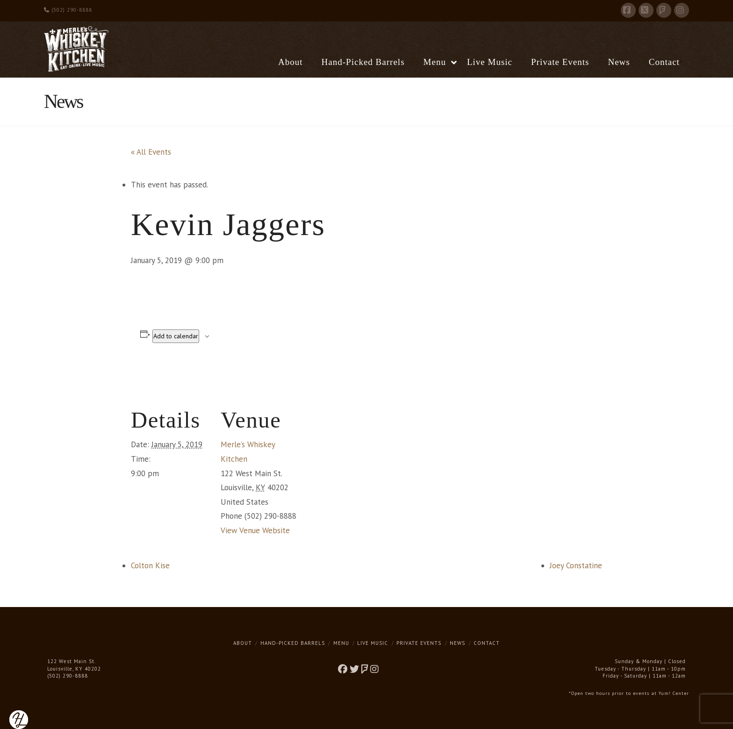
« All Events (151, 152)
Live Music (372, 643)
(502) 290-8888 (68, 10)
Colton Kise (150, 565)
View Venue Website (255, 530)
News (457, 643)
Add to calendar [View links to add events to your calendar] (175, 336)
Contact (487, 643)
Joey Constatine (576, 565)
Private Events (418, 643)
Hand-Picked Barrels (292, 643)
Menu (341, 643)
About (242, 643)
